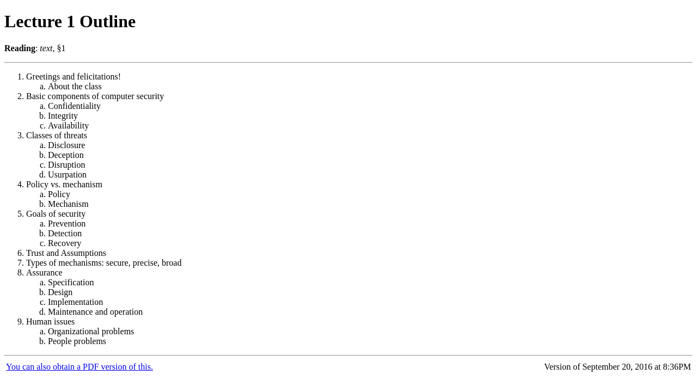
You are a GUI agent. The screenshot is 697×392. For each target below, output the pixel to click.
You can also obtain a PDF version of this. (79, 366)
